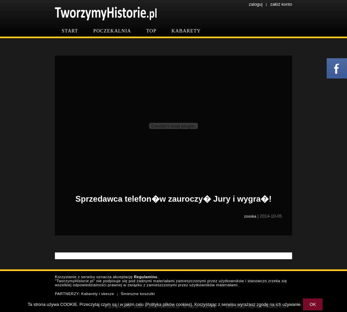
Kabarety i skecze (97, 294)
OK (313, 304)
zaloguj (256, 4)
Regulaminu (145, 277)
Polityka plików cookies (168, 304)
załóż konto (281, 4)
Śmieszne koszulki (138, 294)
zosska (250, 216)
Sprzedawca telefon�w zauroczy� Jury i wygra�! (174, 198)
